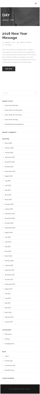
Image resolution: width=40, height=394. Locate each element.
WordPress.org (10, 370)
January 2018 (9, 265)
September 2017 (10, 284)
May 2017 (8, 303)
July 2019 (8, 180)
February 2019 (9, 204)
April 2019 (8, 195)
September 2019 (10, 171)
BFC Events (8, 44)
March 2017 (9, 312)
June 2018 (8, 242)
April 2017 (8, 307)
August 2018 (9, 232)
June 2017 (8, 298)
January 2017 (9, 321)
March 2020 (9, 143)
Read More (9, 69)
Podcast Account (25, 42)
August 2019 (9, 176)
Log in (7, 356)
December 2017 (10, 270)
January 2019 (9, 209)
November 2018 (10, 218)
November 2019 (10, 162)
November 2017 (10, 274)
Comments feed (10, 365)
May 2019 (8, 190)
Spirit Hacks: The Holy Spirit (14, 110)
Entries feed (9, 360)
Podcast (7, 339)
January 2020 (9, 152)
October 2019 (9, 166)
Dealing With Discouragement (14, 124)
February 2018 (9, 260)
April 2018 (8, 251)
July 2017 (8, 293)
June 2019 (8, 185)
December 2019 (10, 157)
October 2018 (9, 223)
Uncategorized (9, 343)
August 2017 (9, 289)
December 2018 (10, 213)
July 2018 (8, 237)
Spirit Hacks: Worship (12, 105)
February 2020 (9, 148)
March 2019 (9, 199)
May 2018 (8, 246)
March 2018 (9, 256)
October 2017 (9, 279)
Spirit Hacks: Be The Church (14, 115)
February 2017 (9, 317)
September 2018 (10, 227)
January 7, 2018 (10, 42)
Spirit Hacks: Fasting (11, 119)
